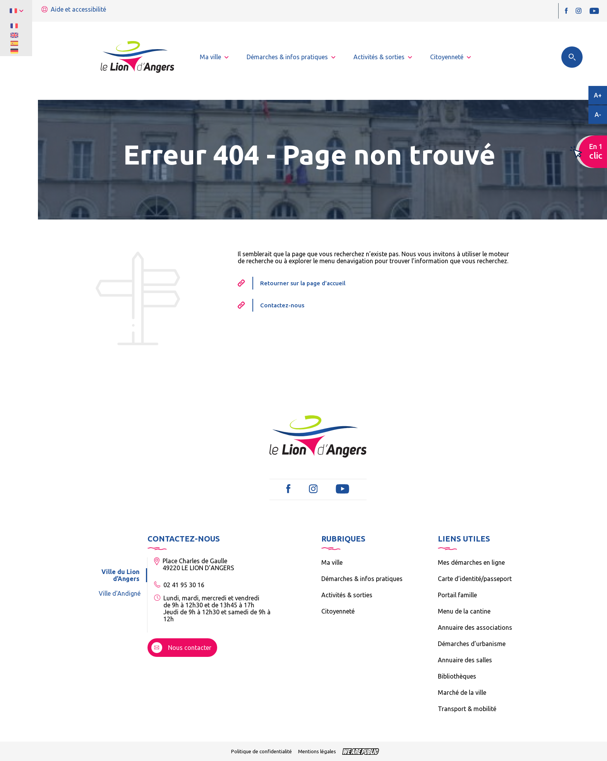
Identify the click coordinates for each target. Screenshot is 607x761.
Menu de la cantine (464, 611)
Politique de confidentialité (261, 751)
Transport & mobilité (467, 708)
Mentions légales (317, 751)
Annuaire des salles (465, 659)
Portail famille (457, 594)
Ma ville (332, 562)
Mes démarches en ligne (471, 562)
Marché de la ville (462, 692)
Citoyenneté (338, 611)
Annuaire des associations (475, 627)
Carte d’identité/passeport (475, 578)
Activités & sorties (346, 594)
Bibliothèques (457, 676)
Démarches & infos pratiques (362, 578)
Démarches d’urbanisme (472, 643)
